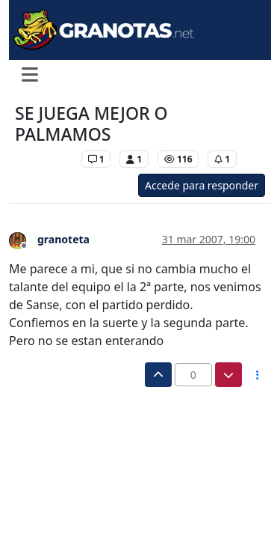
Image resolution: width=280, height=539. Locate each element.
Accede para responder (201, 185)
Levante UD (44, 159)
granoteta (63, 239)
